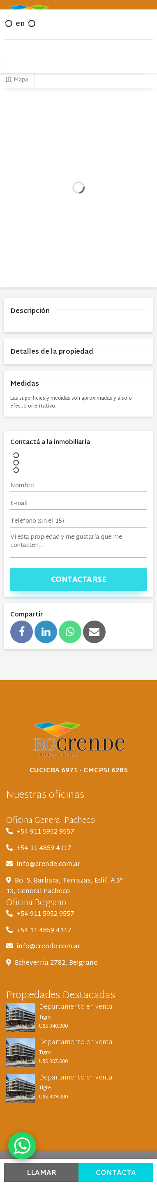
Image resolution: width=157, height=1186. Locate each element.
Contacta (116, 1173)
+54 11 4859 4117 (44, 849)
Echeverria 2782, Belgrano (56, 963)
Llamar (41, 1173)
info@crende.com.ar (48, 865)
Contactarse (78, 580)
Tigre (45, 1017)
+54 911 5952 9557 (45, 832)
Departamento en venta (76, 1007)
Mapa (17, 80)
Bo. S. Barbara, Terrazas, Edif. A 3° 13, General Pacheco (64, 886)
